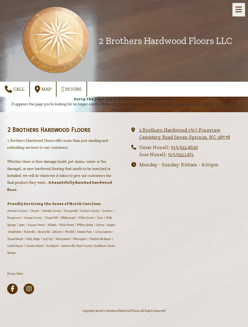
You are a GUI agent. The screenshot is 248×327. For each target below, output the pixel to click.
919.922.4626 (184, 147)
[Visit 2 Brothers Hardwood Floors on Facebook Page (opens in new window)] (12, 289)
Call (15, 89)
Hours (71, 89)
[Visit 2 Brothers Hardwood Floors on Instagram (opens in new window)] (29, 289)
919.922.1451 (181, 154)
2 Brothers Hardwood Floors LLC (165, 40)
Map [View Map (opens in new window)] (43, 89)
